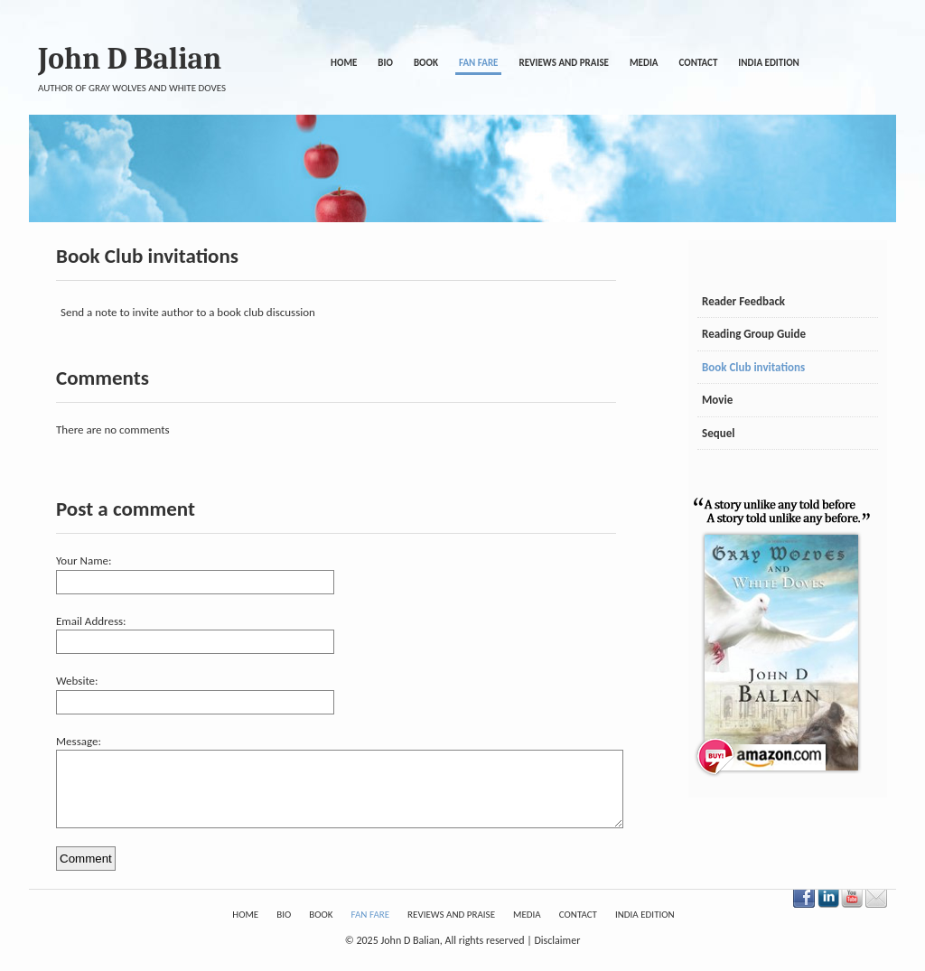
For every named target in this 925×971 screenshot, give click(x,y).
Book (426, 63)
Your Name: (83, 560)
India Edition (768, 63)
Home (344, 63)
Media (644, 63)
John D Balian (129, 59)
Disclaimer (557, 954)
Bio (385, 63)
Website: (77, 680)
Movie (717, 399)
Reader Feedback (743, 301)
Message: (78, 741)
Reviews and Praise (564, 63)
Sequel (718, 433)
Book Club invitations (753, 367)
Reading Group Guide (754, 334)
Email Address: (91, 621)
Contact (697, 63)
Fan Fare (478, 63)
